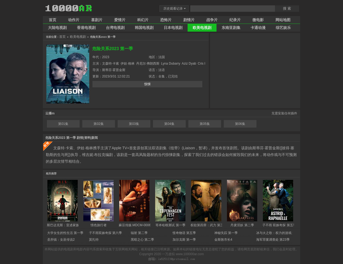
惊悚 (147, 84)
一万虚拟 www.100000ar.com (183, 254)
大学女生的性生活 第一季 (65, 233)
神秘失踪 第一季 (226, 233)
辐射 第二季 (139, 233)
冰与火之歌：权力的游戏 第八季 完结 (283, 233)
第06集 (240, 124)
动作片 (73, 20)
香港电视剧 (86, 27)
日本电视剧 (173, 27)
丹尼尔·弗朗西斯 (147, 63)
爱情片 (119, 20)
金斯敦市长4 (223, 239)
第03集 (134, 124)
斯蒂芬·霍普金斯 (113, 70)
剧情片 (189, 20)
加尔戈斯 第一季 (184, 239)
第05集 (205, 124)
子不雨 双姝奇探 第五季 (279, 225)
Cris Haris (205, 63)
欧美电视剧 (202, 27)
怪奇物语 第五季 (184, 233)
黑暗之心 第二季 (142, 239)
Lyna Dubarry (170, 63)
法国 (161, 57)
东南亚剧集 (231, 27)
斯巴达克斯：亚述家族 (63, 225)
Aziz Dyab (189, 63)
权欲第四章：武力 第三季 (209, 225)
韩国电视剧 (144, 27)
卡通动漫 (258, 27)
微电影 (258, 20)
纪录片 (235, 20)
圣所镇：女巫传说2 (61, 239)
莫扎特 (94, 239)
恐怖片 (166, 20)
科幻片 (142, 20)
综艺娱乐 (283, 27)
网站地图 (282, 20)
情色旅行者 (99, 225)
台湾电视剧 (115, 27)
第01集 (63, 124)
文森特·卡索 (110, 63)
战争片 (212, 20)
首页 (52, 20)
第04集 (169, 124)
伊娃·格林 (127, 63)
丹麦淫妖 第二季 (242, 225)
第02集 (98, 124)
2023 (105, 57)
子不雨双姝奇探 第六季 (105, 233)
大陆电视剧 (57, 27)
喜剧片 (96, 20)
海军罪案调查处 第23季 (273, 239)
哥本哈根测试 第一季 (170, 225)
